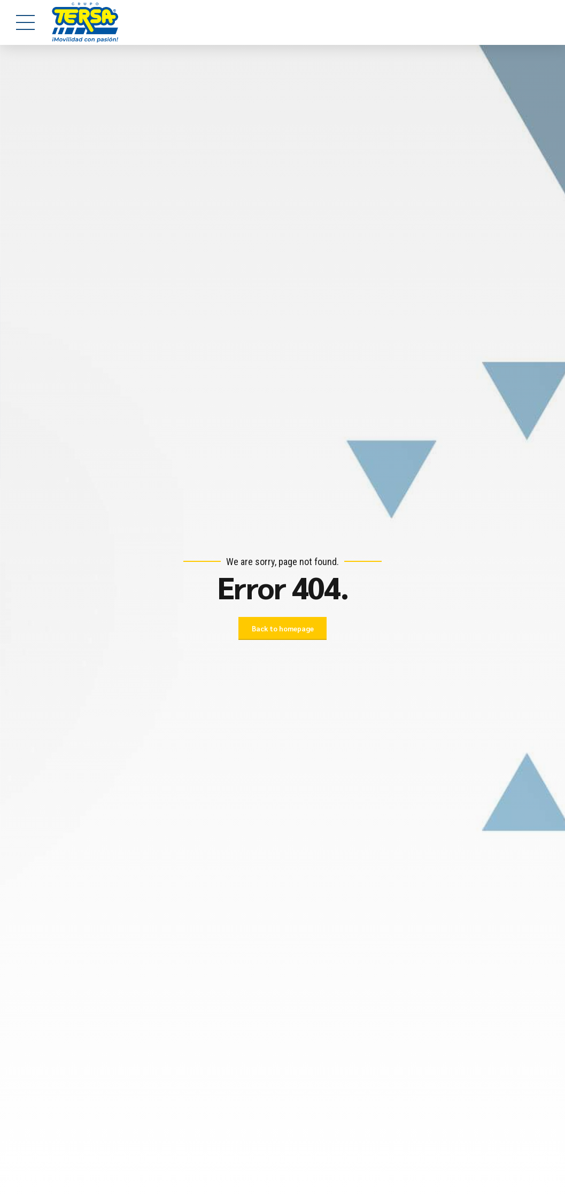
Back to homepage (283, 629)
